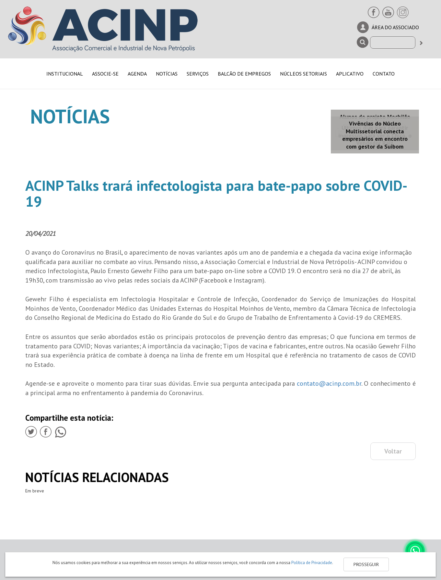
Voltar (393, 451)
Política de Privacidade (311, 562)
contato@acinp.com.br (329, 383)
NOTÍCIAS (167, 73)
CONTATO (384, 73)
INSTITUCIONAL (64, 73)
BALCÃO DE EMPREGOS (244, 73)
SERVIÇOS (198, 73)
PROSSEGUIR (366, 564)
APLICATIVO (350, 73)
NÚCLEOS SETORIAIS (303, 73)
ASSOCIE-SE (105, 73)
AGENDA (137, 73)
